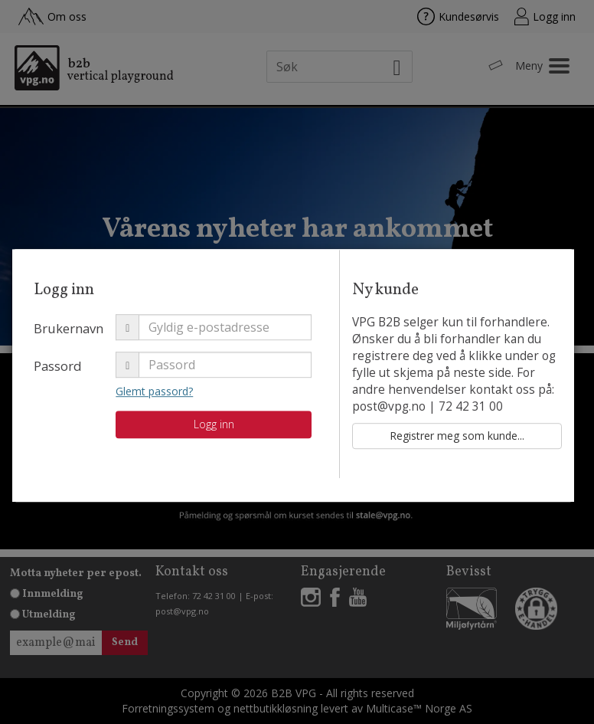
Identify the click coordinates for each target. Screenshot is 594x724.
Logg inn (260, 435)
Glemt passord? (201, 402)
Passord (104, 376)
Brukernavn (115, 339)
